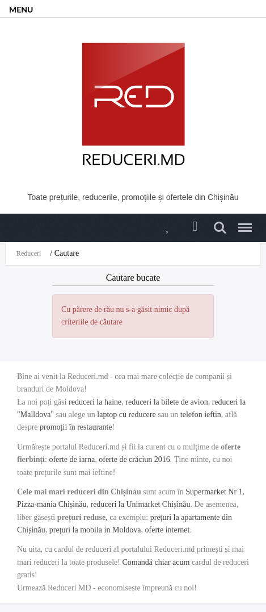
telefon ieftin (200, 414)
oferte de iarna (72, 459)
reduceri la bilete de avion (166, 402)
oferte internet (167, 530)
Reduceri (28, 253)
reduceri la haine (95, 402)
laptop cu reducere (126, 414)
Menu (242, 222)
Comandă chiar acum (155, 562)
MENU (21, 9)
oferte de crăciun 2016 (134, 459)
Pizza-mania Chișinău (51, 504)
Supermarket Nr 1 (213, 492)
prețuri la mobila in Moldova (95, 530)
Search (220, 227)
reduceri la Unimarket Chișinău (140, 504)
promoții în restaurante (76, 427)
